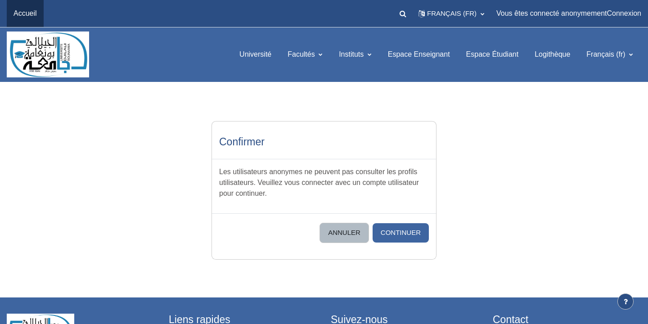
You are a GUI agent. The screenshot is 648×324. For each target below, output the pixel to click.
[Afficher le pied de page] (625, 301)
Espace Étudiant (492, 54)
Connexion (624, 13)
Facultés (302, 54)
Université (255, 54)
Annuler (344, 232)
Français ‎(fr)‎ (606, 54)
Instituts (352, 54)
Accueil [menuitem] (25, 13)
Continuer (401, 232)
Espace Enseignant (419, 54)
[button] (403, 13)
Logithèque (552, 54)
